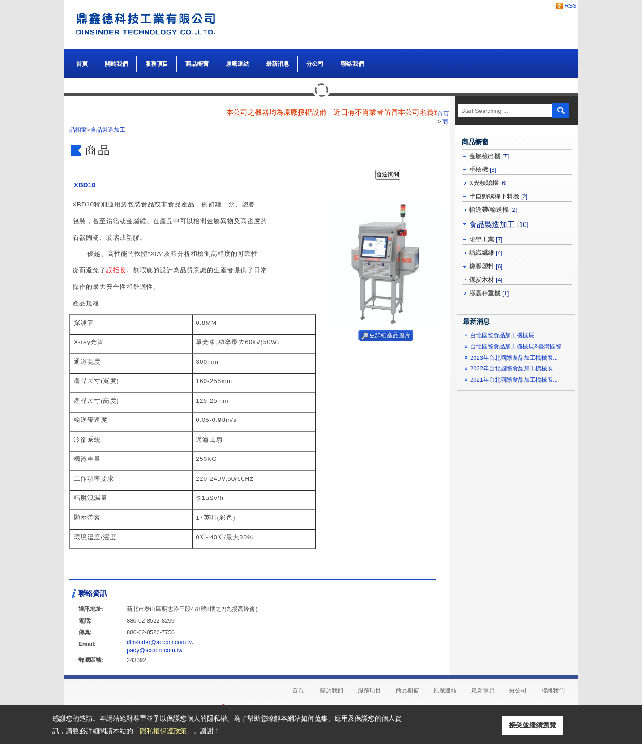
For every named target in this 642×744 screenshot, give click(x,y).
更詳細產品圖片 (389, 335)
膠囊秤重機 (489, 293)
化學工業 (485, 239)
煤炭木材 (485, 279)
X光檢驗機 (488, 182)
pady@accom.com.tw (154, 650)
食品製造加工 (499, 224)
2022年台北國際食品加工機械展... (514, 368)
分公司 (315, 63)
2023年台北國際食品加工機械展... (514, 357)
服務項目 (156, 63)
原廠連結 (237, 63)
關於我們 (116, 61)
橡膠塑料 (485, 266)
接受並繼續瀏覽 (532, 725)
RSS (568, 5)
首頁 (82, 63)
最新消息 (277, 63)
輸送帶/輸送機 (493, 209)
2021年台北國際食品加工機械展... (514, 379)
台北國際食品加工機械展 (502, 335)
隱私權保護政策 (163, 731)
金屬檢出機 (489, 155)
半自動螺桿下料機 (498, 196)
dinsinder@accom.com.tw (160, 642)
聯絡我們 (352, 63)
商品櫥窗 (197, 61)
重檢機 (482, 169)
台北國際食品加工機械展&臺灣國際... (518, 346)
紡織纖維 (485, 252)
